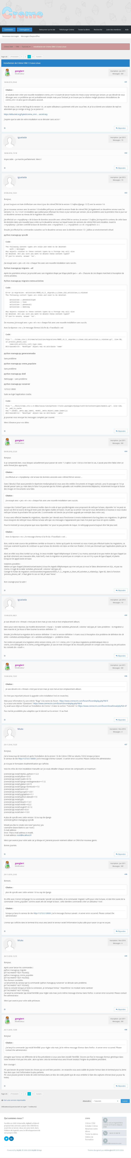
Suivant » (39, 57)
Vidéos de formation (89, 1138)
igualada (22, 137)
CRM (17, 47)
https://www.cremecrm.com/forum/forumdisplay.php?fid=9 (83, 701)
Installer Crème (91, 1126)
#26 (126, 676)
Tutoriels (25, 47)
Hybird (28, 1123)
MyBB (19, 1150)
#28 (126, 874)
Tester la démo (84, 29)
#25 (126, 615)
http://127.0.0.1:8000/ (27, 758)
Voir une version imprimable (15, 1100)
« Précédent (14, 57)
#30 (126, 1030)
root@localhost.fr (24, 835)
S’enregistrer (24, 29)
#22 (126, 153)
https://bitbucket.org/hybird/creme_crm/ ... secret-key (25, 114)
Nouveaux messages (10, 36)
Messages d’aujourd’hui (30, 36)
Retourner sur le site (47, 29)
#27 (126, 744)
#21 (126, 82)
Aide (127, 29)
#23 (126, 193)
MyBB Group (37, 1150)
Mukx (20, 728)
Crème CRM (8, 47)
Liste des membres (113, 29)
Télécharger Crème (66, 29)
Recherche (98, 29)
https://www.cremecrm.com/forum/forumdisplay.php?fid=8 (57, 703)
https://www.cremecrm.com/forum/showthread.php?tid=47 (102, 706)
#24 (126, 451)
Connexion (8, 29)
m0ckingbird (109, 1150)
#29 (126, 956)
